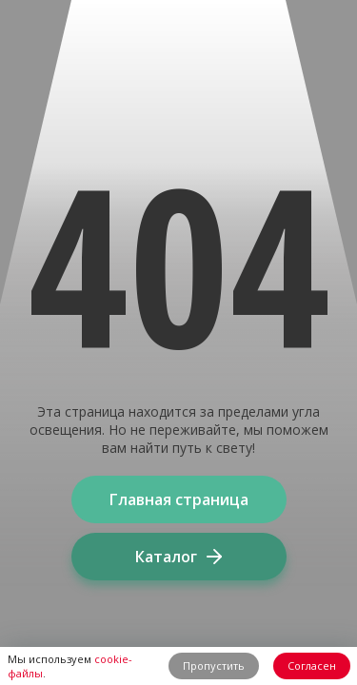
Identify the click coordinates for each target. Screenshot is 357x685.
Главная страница (178, 499)
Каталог (178, 556)
